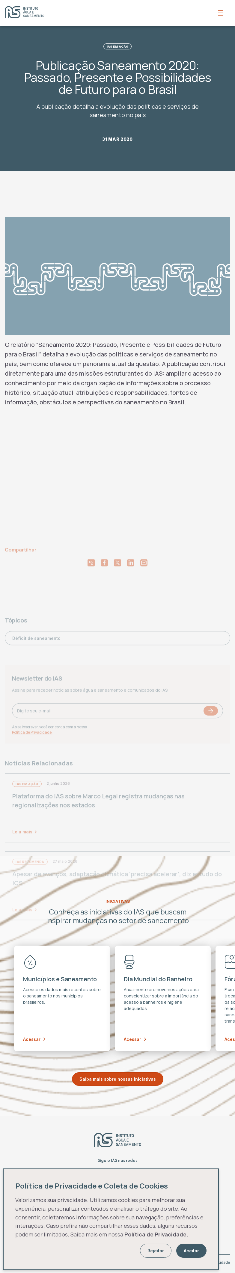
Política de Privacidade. (156, 1234)
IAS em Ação (118, 46)
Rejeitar (155, 1250)
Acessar (34, 1039)
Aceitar (191, 1250)
